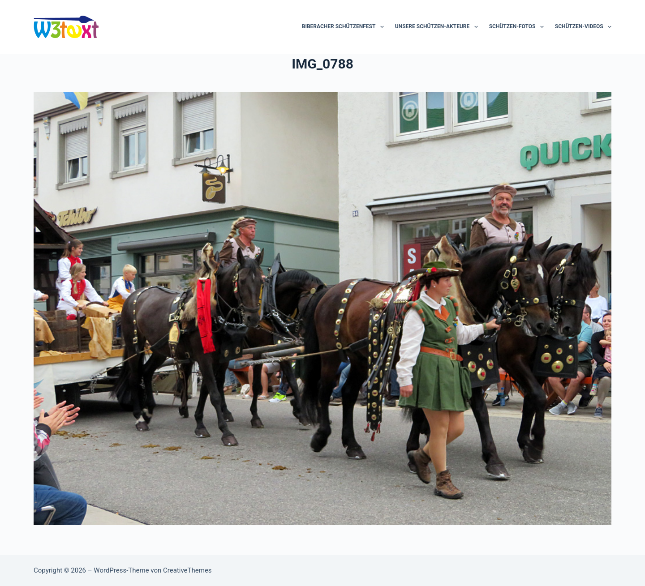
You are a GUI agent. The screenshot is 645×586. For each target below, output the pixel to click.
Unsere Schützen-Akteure (438, 26)
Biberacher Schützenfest (344, 26)
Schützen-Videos (583, 26)
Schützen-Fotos (518, 26)
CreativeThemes (187, 570)
